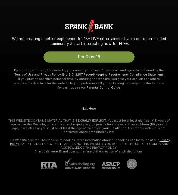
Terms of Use (23, 74)
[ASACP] (107, 165)
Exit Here (89, 108)
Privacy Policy (50, 74)
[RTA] (52, 165)
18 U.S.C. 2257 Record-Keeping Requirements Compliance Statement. (113, 74)
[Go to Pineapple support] (128, 164)
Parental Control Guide (103, 87)
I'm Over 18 (89, 56)
